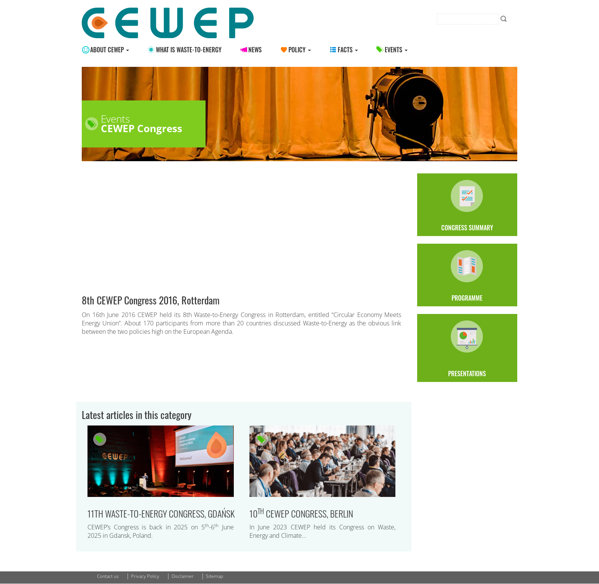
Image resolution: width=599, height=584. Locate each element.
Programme (467, 275)
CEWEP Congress (141, 128)
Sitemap (214, 576)
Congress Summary (467, 204)
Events (396, 49)
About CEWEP (109, 49)
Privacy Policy (145, 576)
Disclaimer (183, 576)
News (255, 49)
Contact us (108, 576)
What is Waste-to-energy (189, 49)
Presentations (467, 348)
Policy (299, 49)
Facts (348, 49)
